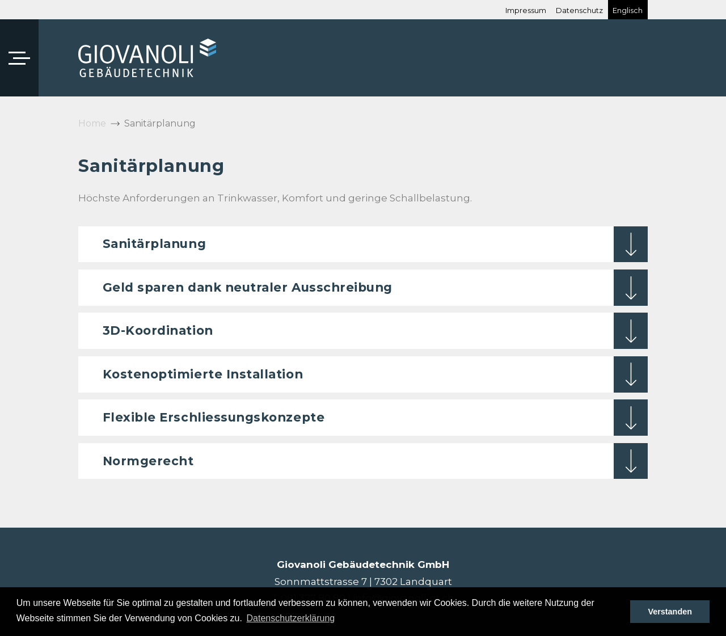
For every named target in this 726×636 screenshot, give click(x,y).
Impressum (525, 11)
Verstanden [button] (670, 611)
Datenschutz (579, 11)
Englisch (628, 11)
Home (92, 123)
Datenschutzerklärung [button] (291, 618)
